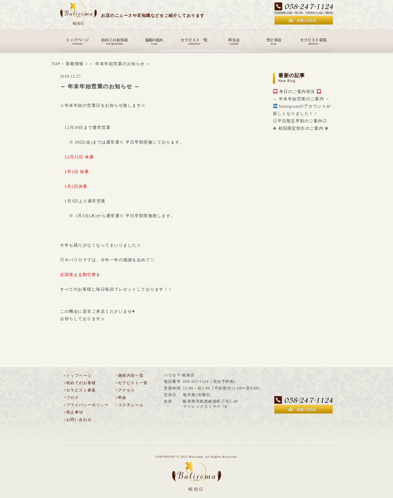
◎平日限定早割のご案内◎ (300, 121)
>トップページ (78, 376)
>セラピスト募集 (80, 390)
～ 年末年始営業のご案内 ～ (301, 98)
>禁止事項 (73, 412)
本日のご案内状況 (297, 91)
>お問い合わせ (78, 420)
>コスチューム (130, 405)
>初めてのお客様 (80, 383)
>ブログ (71, 398)
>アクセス (125, 390)
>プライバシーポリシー (86, 405)
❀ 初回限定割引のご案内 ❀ (301, 128)
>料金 (121, 398)
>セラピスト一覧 (132, 383)
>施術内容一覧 (130, 376)
